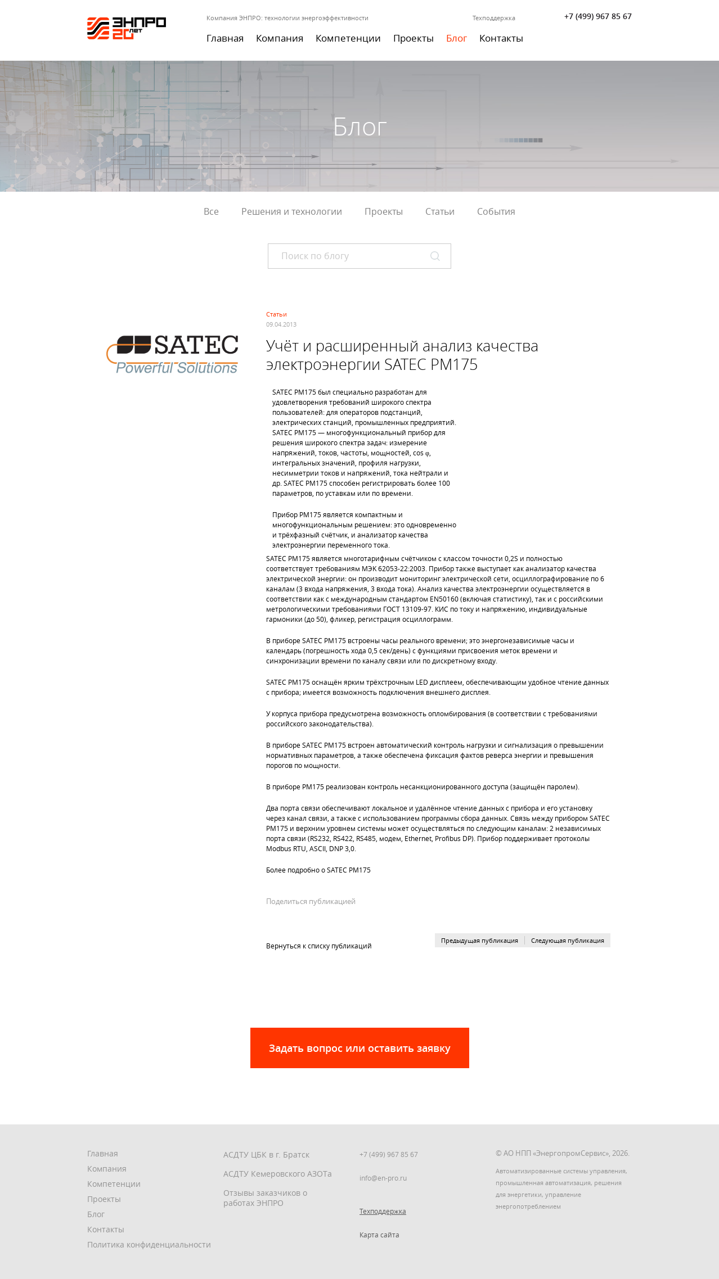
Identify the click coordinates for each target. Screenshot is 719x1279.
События (496, 211)
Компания (279, 37)
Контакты (501, 37)
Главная (225, 37)
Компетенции (348, 37)
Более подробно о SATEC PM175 (318, 869)
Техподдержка (494, 18)
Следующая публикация (567, 940)
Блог (456, 37)
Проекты (413, 37)
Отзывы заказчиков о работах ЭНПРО (265, 1197)
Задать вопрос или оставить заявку (360, 1048)
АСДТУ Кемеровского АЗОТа (277, 1173)
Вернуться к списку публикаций (319, 945)
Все (211, 211)
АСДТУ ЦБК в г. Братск (266, 1154)
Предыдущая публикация (479, 940)
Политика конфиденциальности (149, 1244)
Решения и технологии (291, 211)
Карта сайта (379, 1234)
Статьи (440, 211)
